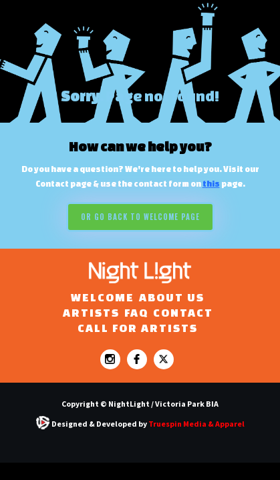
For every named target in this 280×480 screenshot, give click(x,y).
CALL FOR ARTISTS (138, 327)
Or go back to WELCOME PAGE (140, 216)
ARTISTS (91, 312)
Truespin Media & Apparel (196, 424)
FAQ (136, 312)
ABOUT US (171, 297)
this (211, 183)
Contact (183, 312)
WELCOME (102, 297)
